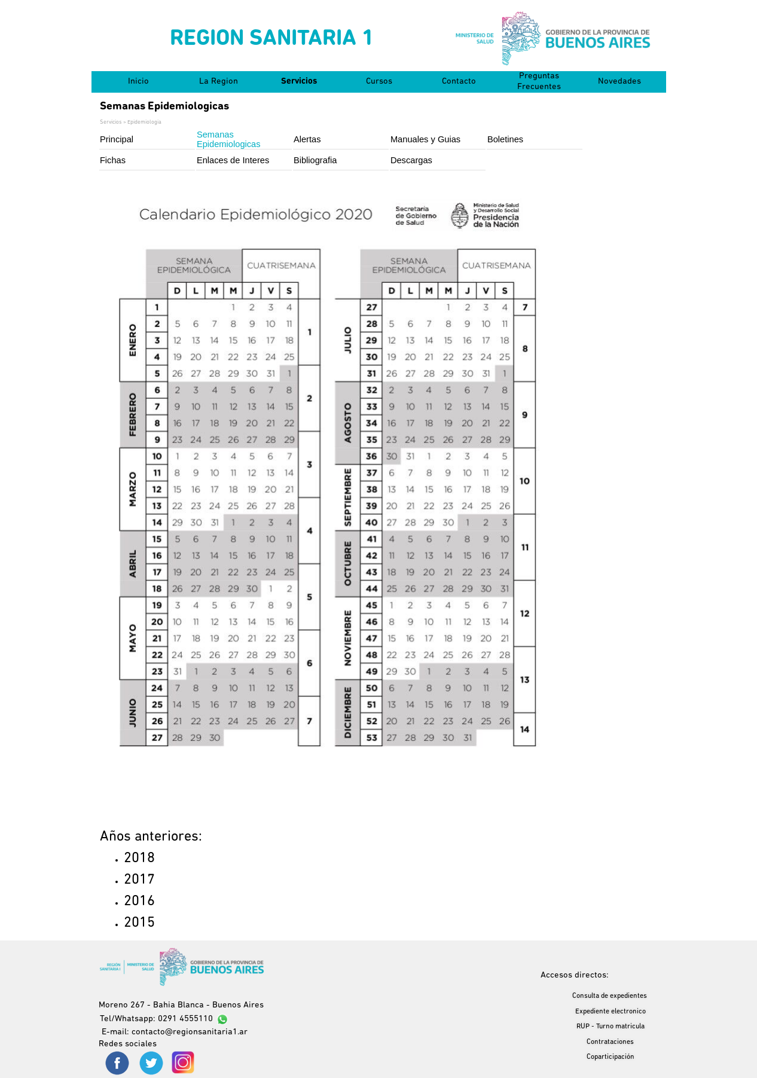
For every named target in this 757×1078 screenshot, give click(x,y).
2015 (139, 923)
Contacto (459, 81)
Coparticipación (610, 1057)
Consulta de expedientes (609, 996)
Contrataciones (610, 1042)
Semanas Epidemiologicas (229, 139)
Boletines (505, 139)
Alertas (307, 139)
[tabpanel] (189, 880)
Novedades (619, 81)
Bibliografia (315, 160)
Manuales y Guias (425, 139)
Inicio (138, 81)
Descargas (411, 160)
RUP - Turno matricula (610, 1026)
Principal (116, 139)
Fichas (113, 160)
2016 (139, 901)
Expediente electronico (610, 1011)
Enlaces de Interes (233, 160)
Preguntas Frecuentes (539, 81)
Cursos (379, 81)
